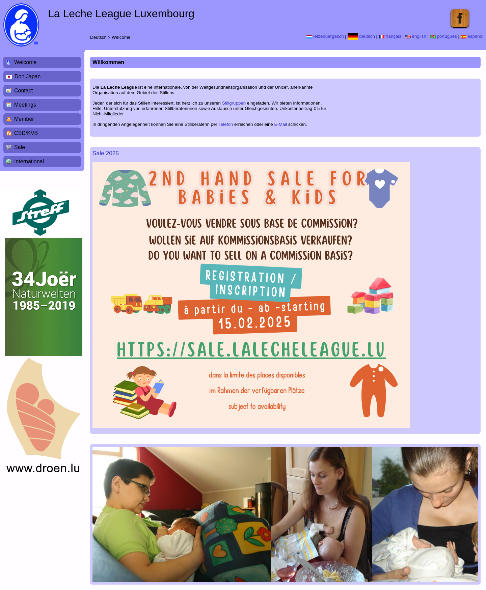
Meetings (25, 105)
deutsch (361, 36)
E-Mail (280, 124)
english (415, 36)
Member (24, 119)
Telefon (225, 124)
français (390, 36)
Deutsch (98, 37)
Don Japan (27, 76)
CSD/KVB (26, 133)
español (472, 36)
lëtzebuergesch (325, 36)
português (443, 36)
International (29, 161)
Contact (23, 90)
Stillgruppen (234, 103)
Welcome (121, 37)
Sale (19, 147)
